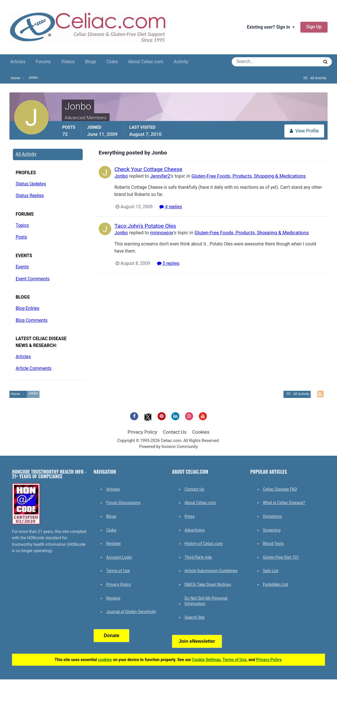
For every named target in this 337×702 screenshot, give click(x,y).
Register (113, 543)
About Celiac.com (145, 61)
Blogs (90, 61)
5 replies (168, 263)
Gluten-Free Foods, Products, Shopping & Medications (248, 176)
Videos (68, 61)
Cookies (200, 432)
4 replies (170, 206)
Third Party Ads (198, 557)
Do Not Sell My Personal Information (206, 601)
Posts (21, 237)
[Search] (255, 61)
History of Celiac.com (204, 543)
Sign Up (314, 26)
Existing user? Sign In (271, 27)
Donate (111, 635)
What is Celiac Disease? (284, 502)
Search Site (195, 617)
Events (22, 266)
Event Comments (32, 278)
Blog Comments (31, 320)
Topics (22, 225)
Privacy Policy (142, 432)
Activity (181, 61)
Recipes (113, 598)
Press (190, 516)
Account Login (119, 557)
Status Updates (31, 184)
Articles (17, 61)
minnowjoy (161, 232)
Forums (43, 61)
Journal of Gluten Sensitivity (131, 611)
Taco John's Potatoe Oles (145, 226)
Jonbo (121, 176)
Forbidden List (275, 584)
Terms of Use (118, 570)
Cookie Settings (206, 659)
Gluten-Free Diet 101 (281, 557)
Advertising (195, 530)
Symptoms (272, 516)
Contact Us (174, 432)
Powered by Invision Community (168, 446)
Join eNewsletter (197, 641)
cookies (105, 659)
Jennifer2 (160, 176)
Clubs (112, 61)
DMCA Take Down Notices (208, 584)
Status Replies (30, 195)
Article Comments (33, 368)
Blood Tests (273, 543)
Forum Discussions (123, 502)
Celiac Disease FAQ (280, 489)
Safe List (270, 570)
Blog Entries (27, 308)
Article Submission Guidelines (211, 570)
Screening (272, 530)
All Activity (26, 154)
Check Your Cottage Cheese (148, 169)
